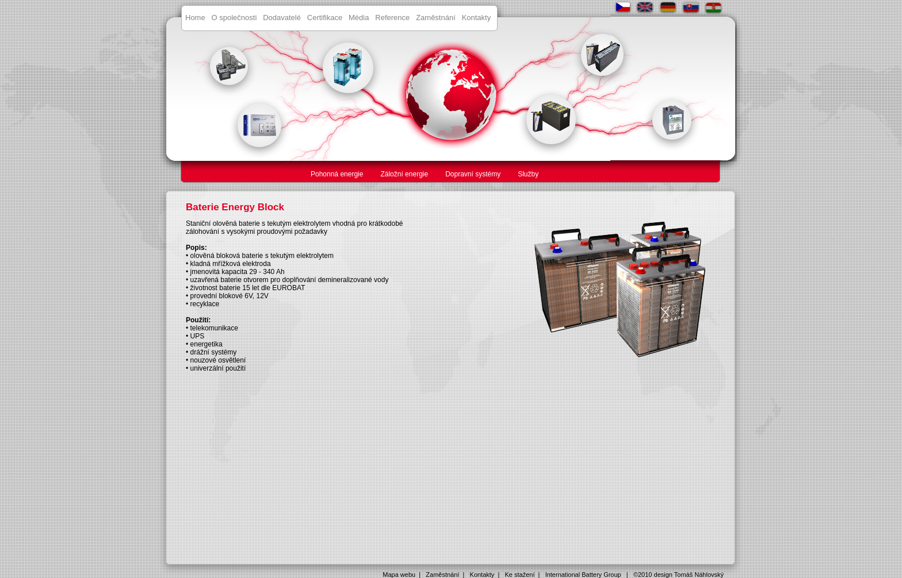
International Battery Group (583, 574)
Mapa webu (399, 574)
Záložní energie (404, 174)
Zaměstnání (436, 17)
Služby (528, 174)
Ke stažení (520, 574)
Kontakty (476, 17)
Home (195, 17)
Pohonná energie (337, 174)
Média (359, 17)
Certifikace (324, 17)
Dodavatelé (282, 17)
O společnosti (234, 17)
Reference (392, 17)
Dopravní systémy (472, 174)
